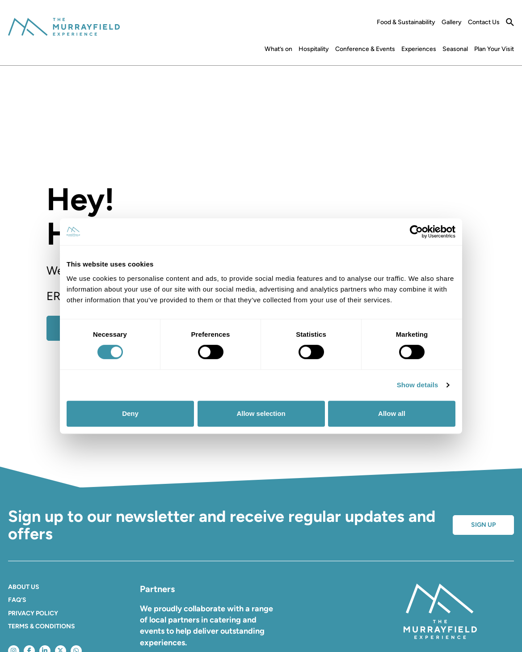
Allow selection (260, 413)
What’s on (278, 49)
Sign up (483, 525)
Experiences (418, 49)
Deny (130, 413)
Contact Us (484, 22)
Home (254, 51)
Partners (157, 589)
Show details (417, 385)
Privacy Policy (33, 613)
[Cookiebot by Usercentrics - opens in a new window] (416, 231)
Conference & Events (365, 49)
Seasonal (455, 49)
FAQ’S (17, 600)
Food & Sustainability (406, 22)
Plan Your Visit (494, 49)
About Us (23, 587)
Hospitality (314, 49)
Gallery (452, 22)
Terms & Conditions (41, 626)
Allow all (391, 413)
